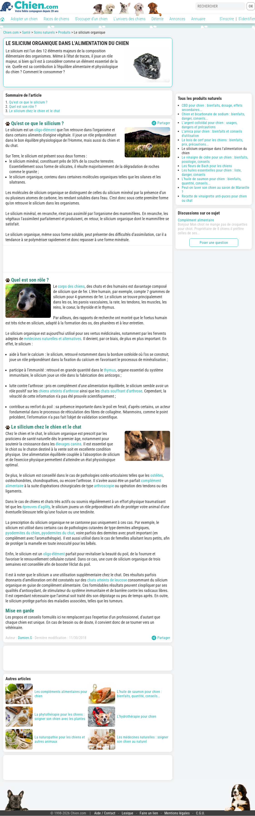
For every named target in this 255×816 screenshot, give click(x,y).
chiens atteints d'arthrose (59, 391)
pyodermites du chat (58, 533)
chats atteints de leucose (107, 580)
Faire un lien (149, 813)
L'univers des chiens (130, 18)
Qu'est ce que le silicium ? (28, 102)
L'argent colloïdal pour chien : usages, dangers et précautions (209, 125)
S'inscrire (227, 18)
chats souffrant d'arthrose (121, 391)
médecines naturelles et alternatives (52, 338)
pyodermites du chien (22, 533)
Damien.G (25, 638)
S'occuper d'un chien (91, 18)
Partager (161, 123)
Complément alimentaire (196, 220)
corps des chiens (71, 286)
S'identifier (246, 18)
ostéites (156, 475)
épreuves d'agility (36, 506)
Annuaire (198, 18)
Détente (157, 18)
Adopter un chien (24, 18)
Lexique (127, 813)
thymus (110, 370)
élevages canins (68, 444)
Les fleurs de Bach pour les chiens (207, 166)
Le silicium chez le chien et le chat (34, 111)
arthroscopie (104, 485)
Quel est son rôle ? (23, 106)
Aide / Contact (104, 813)
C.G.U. (200, 813)
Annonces (177, 18)
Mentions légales (177, 813)
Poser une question (214, 242)
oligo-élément (45, 129)
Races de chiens (56, 18)
